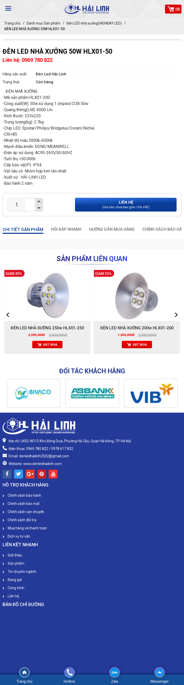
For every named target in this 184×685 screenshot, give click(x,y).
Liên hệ (11, 596)
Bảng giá (12, 580)
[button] (8, 395)
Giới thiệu (12, 555)
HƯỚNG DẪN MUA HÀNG (112, 229)
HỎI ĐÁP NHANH (66, 229)
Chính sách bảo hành (22, 495)
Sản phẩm (13, 563)
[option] (47, 313)
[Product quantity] (17, 204)
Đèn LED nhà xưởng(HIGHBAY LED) (94, 23)
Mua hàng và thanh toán (25, 528)
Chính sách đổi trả (19, 520)
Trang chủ (12, 23)
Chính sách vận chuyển (23, 512)
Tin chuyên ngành (19, 572)
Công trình (13, 588)
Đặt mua (47, 345)
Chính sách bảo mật (21, 504)
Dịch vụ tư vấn (16, 536)
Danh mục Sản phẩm (43, 23)
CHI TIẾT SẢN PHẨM (23, 229)
